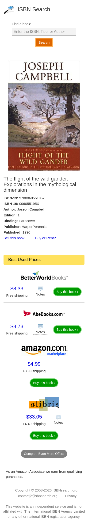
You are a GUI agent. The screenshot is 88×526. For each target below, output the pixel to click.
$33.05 (34, 417)
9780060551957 (32, 198)
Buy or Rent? (45, 238)
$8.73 (16, 326)
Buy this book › (67, 292)
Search (44, 42)
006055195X (29, 204)
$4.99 (34, 364)
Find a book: (21, 24)
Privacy (71, 496)
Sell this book (14, 238)
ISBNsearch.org (65, 490)
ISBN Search (34, 9)
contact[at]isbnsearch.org (37, 496)
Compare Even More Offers (44, 454)
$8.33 (16, 289)
